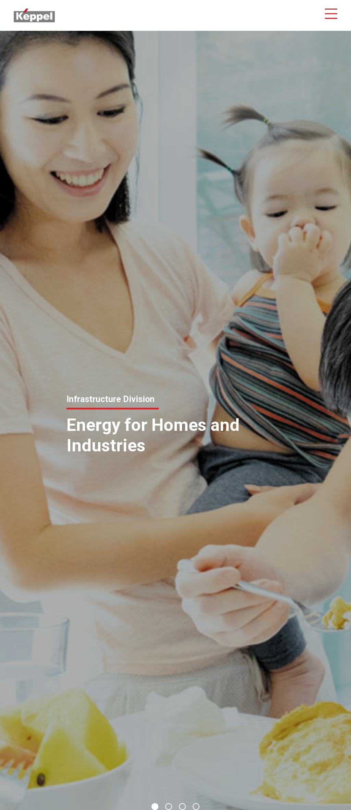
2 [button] (168, 806)
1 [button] (155, 806)
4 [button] (196, 806)
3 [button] (182, 806)
